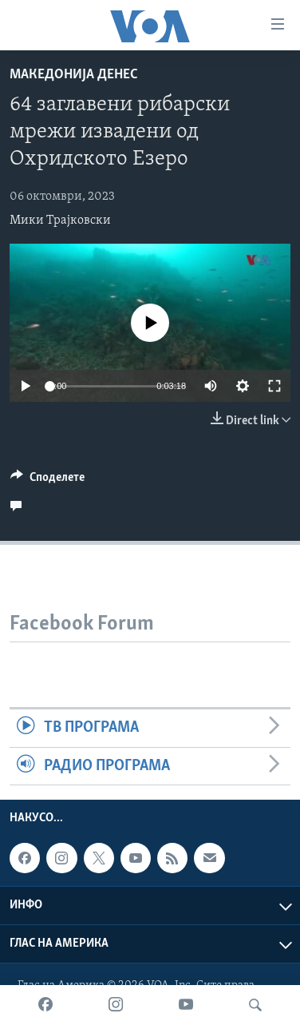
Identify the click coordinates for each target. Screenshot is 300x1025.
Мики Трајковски (60, 220)
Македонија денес (74, 74)
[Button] (47, 481)
